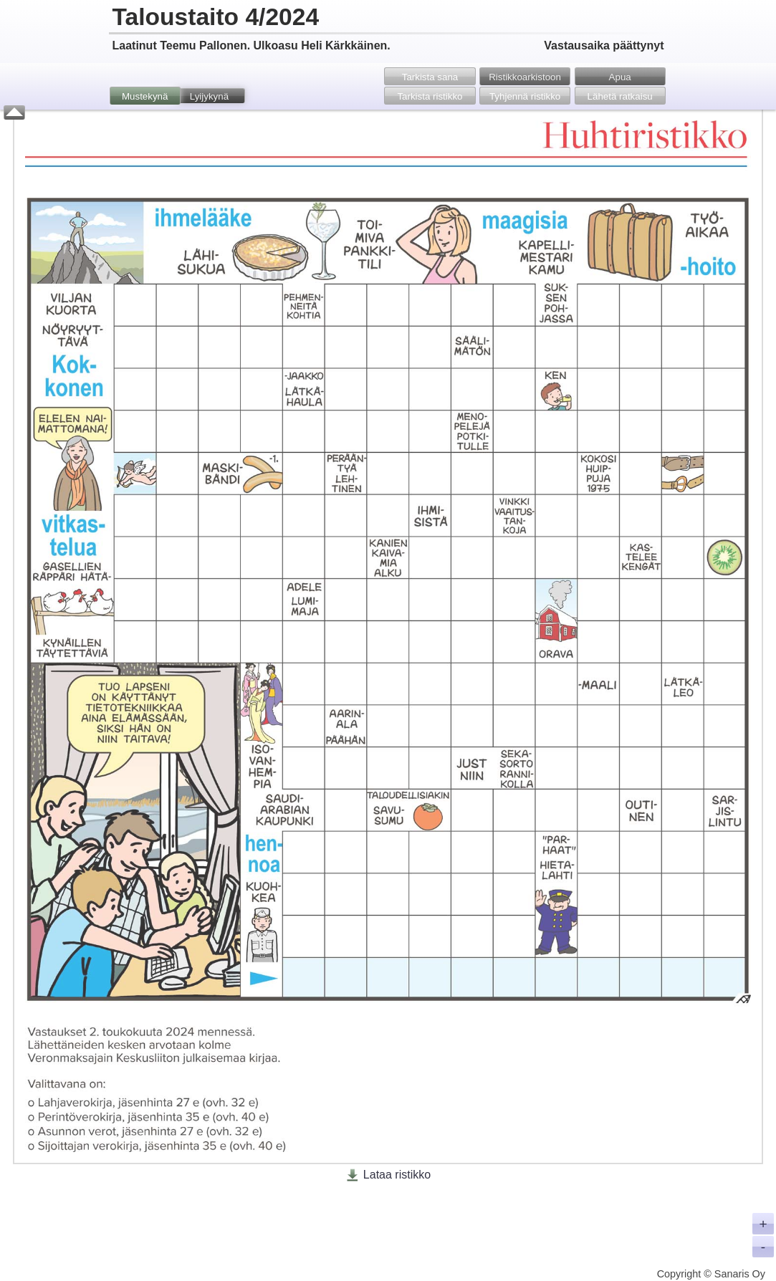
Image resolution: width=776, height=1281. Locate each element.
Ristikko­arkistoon (525, 77)
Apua (620, 77)
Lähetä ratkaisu (620, 96)
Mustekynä (145, 96)
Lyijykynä (209, 96)
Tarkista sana (430, 77)
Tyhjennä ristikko (524, 96)
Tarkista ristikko (429, 96)
